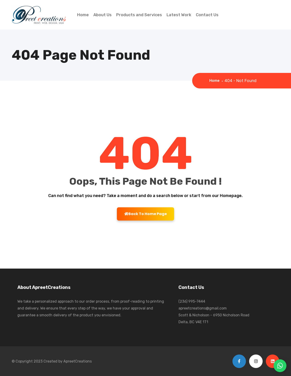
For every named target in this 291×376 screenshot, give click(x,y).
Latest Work (179, 15)
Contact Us (207, 15)
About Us (102, 15)
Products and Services (139, 15)
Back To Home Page (145, 213)
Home (83, 15)
